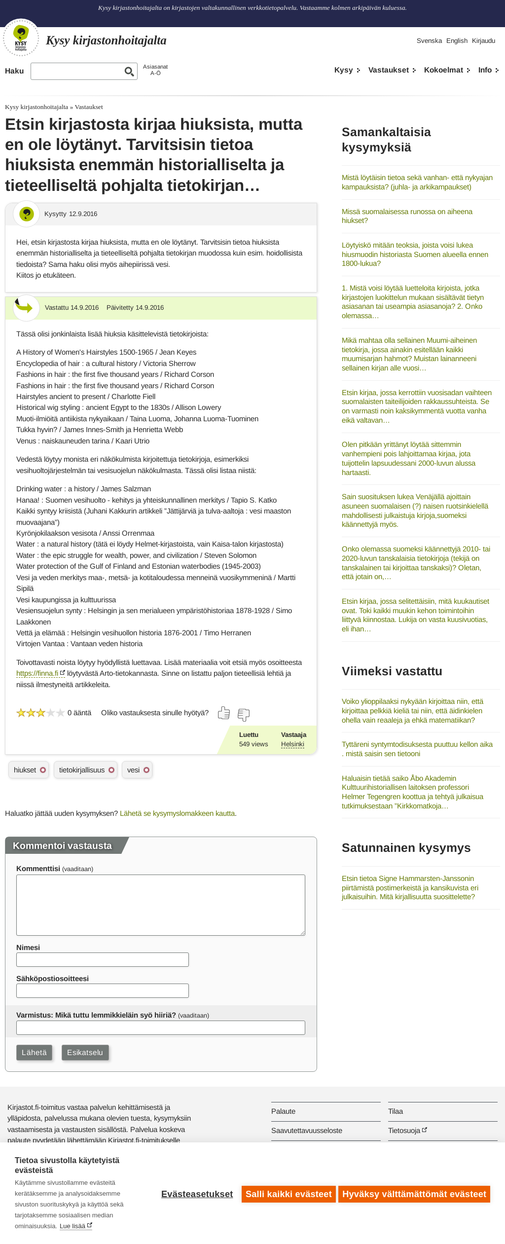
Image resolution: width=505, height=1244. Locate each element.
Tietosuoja (404, 1130)
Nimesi (28, 947)
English (457, 40)
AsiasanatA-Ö (155, 70)
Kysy (343, 70)
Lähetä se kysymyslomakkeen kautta (177, 813)
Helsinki (292, 744)
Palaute (283, 1111)
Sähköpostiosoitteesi (52, 978)
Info (485, 70)
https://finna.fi (37, 673)
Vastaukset (388, 70)
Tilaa (395, 1111)
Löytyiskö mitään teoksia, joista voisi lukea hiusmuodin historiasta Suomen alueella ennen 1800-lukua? (415, 254)
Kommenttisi (38, 868)
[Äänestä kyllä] (224, 712)
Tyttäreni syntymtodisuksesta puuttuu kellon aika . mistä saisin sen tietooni (417, 749)
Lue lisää (72, 1226)
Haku (14, 71)
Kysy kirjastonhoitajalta (36, 106)
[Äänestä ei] (243, 715)
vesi (133, 770)
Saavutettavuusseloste (306, 1130)
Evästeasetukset (195, 1193)
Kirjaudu (483, 40)
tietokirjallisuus (82, 770)
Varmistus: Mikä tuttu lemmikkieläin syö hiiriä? (96, 1015)
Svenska (429, 40)
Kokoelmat (443, 70)
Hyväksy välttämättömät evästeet (414, 1193)
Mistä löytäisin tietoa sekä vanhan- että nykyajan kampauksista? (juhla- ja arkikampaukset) (417, 182)
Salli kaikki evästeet (287, 1193)
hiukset (25, 770)
